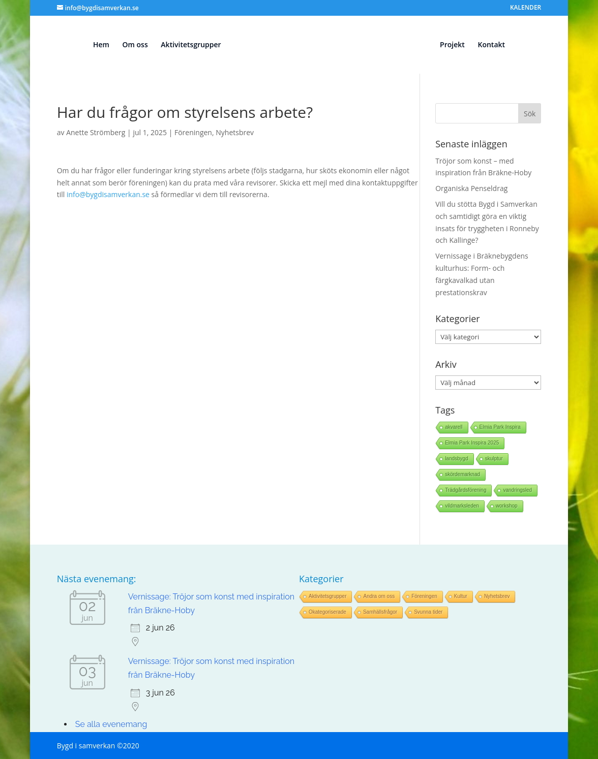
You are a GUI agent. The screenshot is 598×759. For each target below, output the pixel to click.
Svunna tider (428, 612)
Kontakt (491, 45)
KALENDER (525, 8)
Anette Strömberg (95, 132)
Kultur (460, 596)
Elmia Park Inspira (500, 427)
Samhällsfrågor (380, 612)
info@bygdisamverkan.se (108, 194)
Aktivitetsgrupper (191, 45)
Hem (101, 45)
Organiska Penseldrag (471, 188)
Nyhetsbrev (235, 132)
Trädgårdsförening (465, 490)
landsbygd (456, 458)
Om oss (135, 45)
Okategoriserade (327, 612)
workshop (507, 506)
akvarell (453, 427)
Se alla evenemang (111, 724)
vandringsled (517, 490)
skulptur (494, 458)
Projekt (452, 45)
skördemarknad (462, 474)
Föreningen (193, 132)
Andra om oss (379, 596)
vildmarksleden (462, 506)
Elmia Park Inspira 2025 (472, 443)
